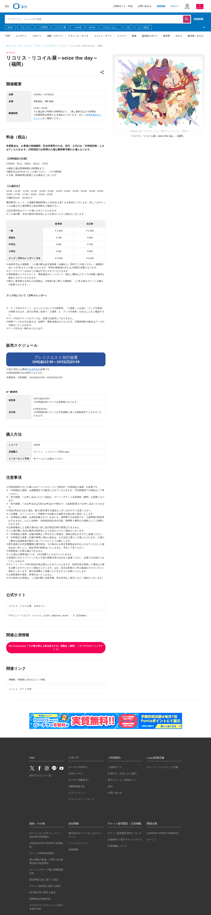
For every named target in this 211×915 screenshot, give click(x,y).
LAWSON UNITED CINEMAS (162, 833)
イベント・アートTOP (20, 689)
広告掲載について (117, 846)
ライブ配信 (143, 27)
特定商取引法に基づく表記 (43, 879)
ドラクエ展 (60, 27)
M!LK (10, 27)
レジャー (121, 36)
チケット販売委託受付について (124, 833)
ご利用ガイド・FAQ (122, 6)
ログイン (175, 6)
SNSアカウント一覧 (40, 775)
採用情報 (73, 849)
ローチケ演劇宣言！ (79, 780)
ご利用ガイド (115, 767)
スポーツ (36, 36)
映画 (134, 36)
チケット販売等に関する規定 (45, 886)
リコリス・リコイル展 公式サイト (27, 606)
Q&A (110, 786)
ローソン (151, 839)
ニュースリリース (78, 843)
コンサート (21, 36)
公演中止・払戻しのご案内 (122, 773)
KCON (92, 27)
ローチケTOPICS (77, 767)
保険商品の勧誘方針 (40, 898)
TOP (8, 36)
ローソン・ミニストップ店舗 (162, 767)
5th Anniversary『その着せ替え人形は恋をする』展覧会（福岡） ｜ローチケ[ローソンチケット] (56, 648)
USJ (128, 27)
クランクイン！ (76, 792)
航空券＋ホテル (195, 36)
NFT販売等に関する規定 (42, 892)
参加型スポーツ (150, 36)
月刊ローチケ (75, 773)
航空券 (166, 36)
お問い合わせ (144, 6)
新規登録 (161, 6)
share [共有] (102, 72)
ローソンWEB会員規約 (41, 853)
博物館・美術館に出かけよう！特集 (27, 679)
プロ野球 (43, 27)
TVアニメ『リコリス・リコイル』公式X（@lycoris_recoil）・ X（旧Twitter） (48, 615)
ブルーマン (25, 27)
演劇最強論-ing (76, 786)
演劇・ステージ (55, 36)
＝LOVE (77, 27)
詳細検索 (198, 19)
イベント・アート (103, 36)
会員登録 (33, 369)
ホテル (178, 36)
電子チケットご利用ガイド (122, 780)
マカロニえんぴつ (110, 27)
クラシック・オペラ (78, 36)
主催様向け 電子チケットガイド (125, 839)
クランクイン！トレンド (81, 799)
